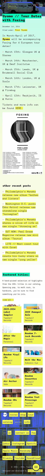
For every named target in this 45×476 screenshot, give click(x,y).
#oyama (24, 30)
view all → (8, 300)
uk (9, 432)
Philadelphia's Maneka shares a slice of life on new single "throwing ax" (20, 223)
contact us (22, 432)
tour (30, 414)
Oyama (6, 39)
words (12, 5)
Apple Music (10, 450)
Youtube (19, 458)
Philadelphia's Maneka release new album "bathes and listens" (20, 195)
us (4, 432)
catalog (7, 422)
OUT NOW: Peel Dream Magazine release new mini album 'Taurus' (20, 235)
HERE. (19, 108)
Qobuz (6, 443)
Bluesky (7, 458)
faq (33, 432)
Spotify (31, 443)
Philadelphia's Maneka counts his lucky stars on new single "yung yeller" (20, 256)
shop (23, 414)
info (27, 422)
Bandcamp (25, 450)
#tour (17, 30)
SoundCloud (33, 458)
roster (14, 414)
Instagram (18, 443)
